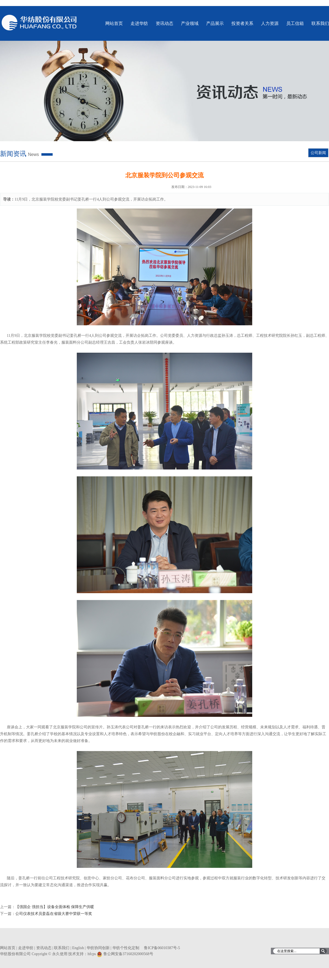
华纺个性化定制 (125, 948)
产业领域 (189, 23)
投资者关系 (242, 23)
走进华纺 (139, 23)
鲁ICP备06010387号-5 (162, 948)
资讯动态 (164, 23)
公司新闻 (318, 153)
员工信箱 (295, 23)
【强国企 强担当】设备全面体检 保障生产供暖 (54, 907)
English (78, 948)
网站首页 (114, 23)
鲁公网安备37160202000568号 (128, 954)
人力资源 (270, 23)
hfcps (91, 954)
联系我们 (320, 23)
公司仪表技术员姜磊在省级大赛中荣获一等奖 (53, 914)
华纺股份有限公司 (39, 22)
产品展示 (215, 23)
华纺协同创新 (98, 948)
